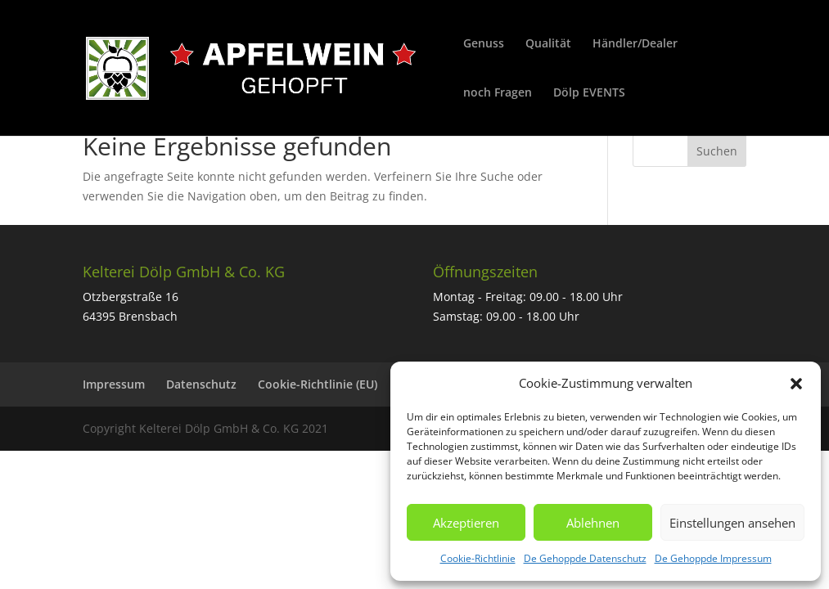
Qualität (548, 44)
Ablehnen (592, 523)
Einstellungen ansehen (732, 523)
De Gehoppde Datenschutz (585, 558)
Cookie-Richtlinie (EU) (317, 384)
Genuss (483, 44)
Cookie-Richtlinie (478, 558)
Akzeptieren (466, 523)
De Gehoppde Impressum (713, 558)
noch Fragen (497, 93)
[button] (796, 383)
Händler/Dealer (635, 44)
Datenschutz (201, 384)
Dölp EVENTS (589, 93)
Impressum (114, 384)
